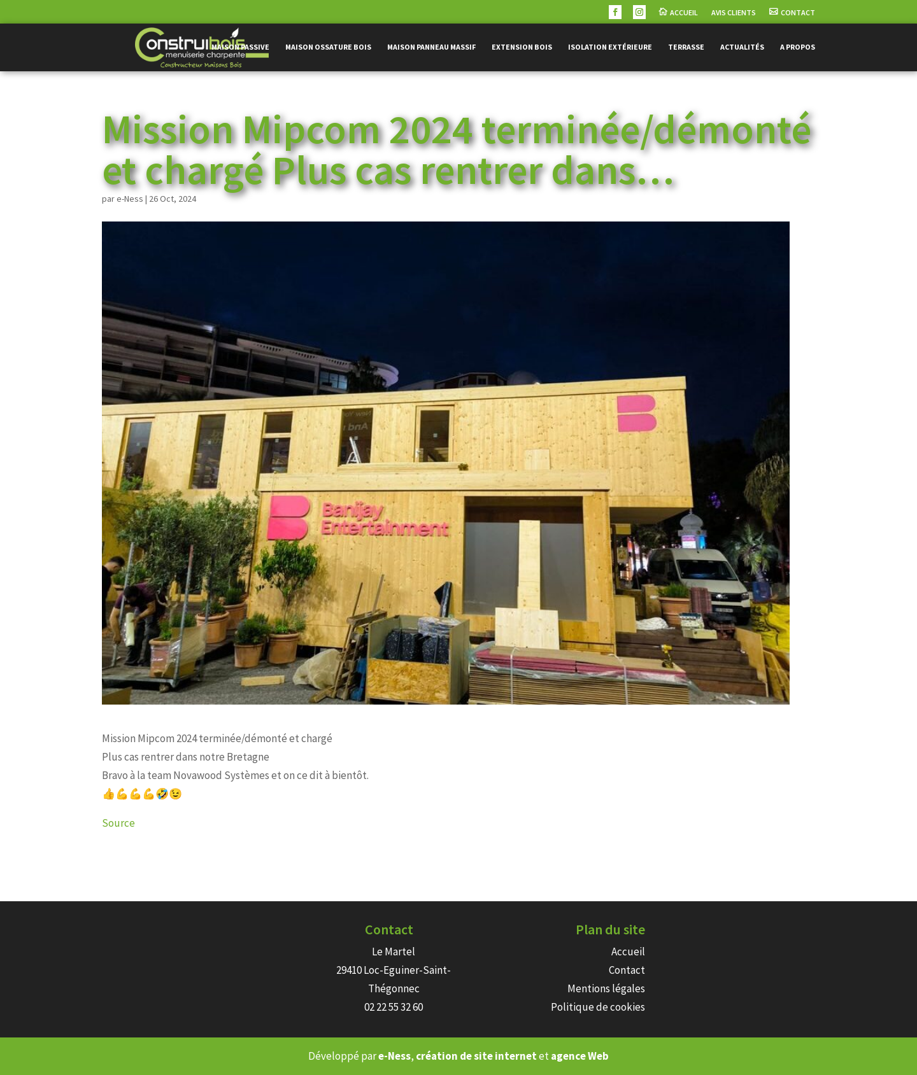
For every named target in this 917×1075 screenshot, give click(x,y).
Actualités (742, 47)
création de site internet (476, 1056)
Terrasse (686, 47)
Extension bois (522, 47)
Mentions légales (606, 988)
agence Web (580, 1056)
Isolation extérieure (610, 47)
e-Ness (130, 198)
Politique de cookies (598, 1007)
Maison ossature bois (328, 47)
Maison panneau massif (431, 47)
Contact (798, 12)
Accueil (684, 12)
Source (118, 823)
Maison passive (240, 47)
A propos (797, 47)
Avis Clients (733, 12)
